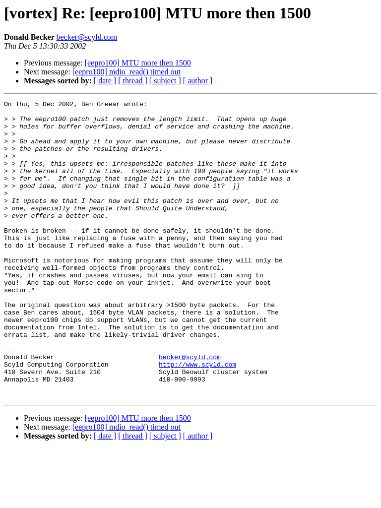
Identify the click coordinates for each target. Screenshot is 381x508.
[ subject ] (165, 80)
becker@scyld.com (86, 37)
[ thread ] (132, 80)
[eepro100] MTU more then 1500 (138, 63)
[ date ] (105, 80)
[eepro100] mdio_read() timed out (126, 71)
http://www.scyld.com (197, 417)
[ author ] (198, 80)
